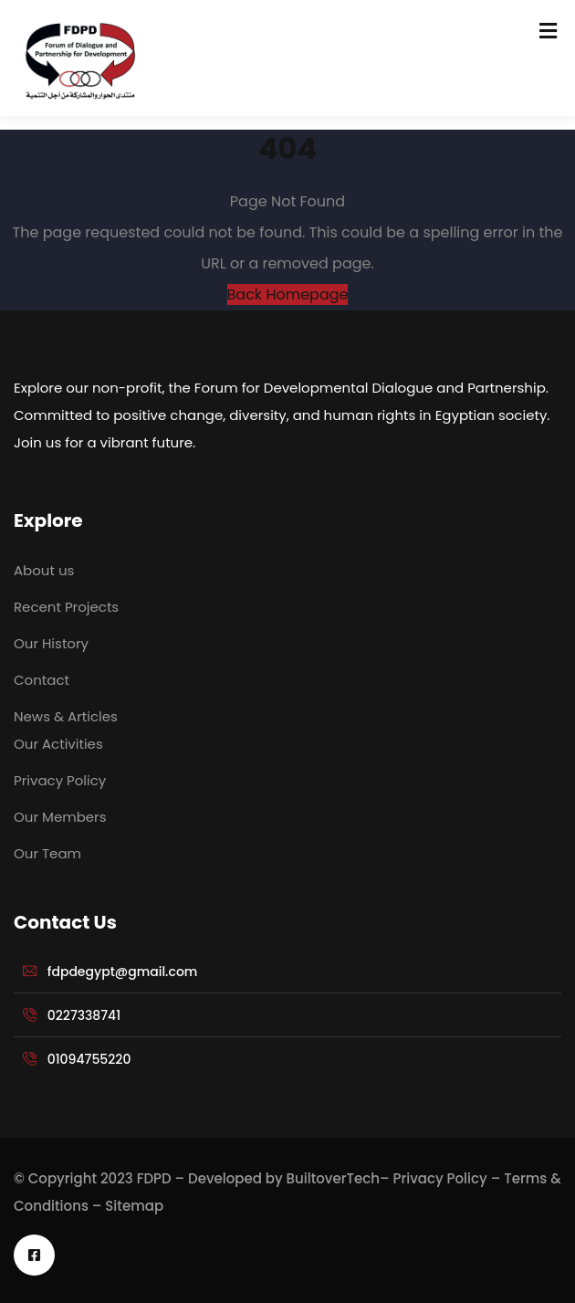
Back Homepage (288, 294)
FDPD (154, 1178)
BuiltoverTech (333, 1178)
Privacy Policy (440, 1178)
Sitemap (134, 1205)
